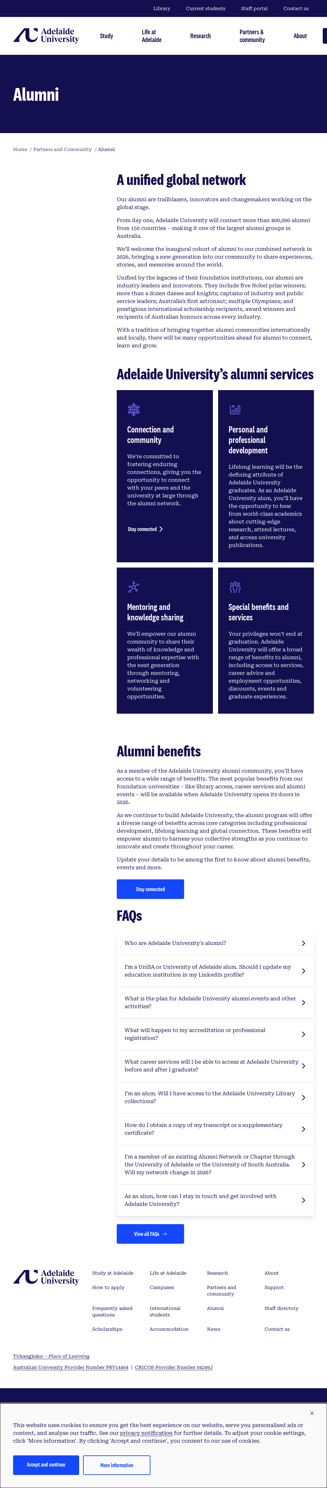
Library (161, 8)
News (213, 1329)
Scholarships (107, 1329)
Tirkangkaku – (51, 1356)
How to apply (108, 1287)
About (272, 1273)
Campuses (162, 1287)
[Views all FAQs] (150, 1234)
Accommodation (169, 1329)
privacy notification (146, 1433)
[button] (312, 1414)
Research (217, 1273)
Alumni (215, 1308)
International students (165, 1311)
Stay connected (142, 529)
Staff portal (254, 8)
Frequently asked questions (112, 1311)
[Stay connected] (150, 889)
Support (274, 1287)
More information (116, 1465)
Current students (205, 8)
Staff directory (282, 1308)
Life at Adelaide (168, 1273)
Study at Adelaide (112, 1273)
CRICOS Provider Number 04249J (174, 1367)
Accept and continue (46, 1464)
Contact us (296, 8)
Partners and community (221, 1291)
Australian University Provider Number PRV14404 (71, 1367)
